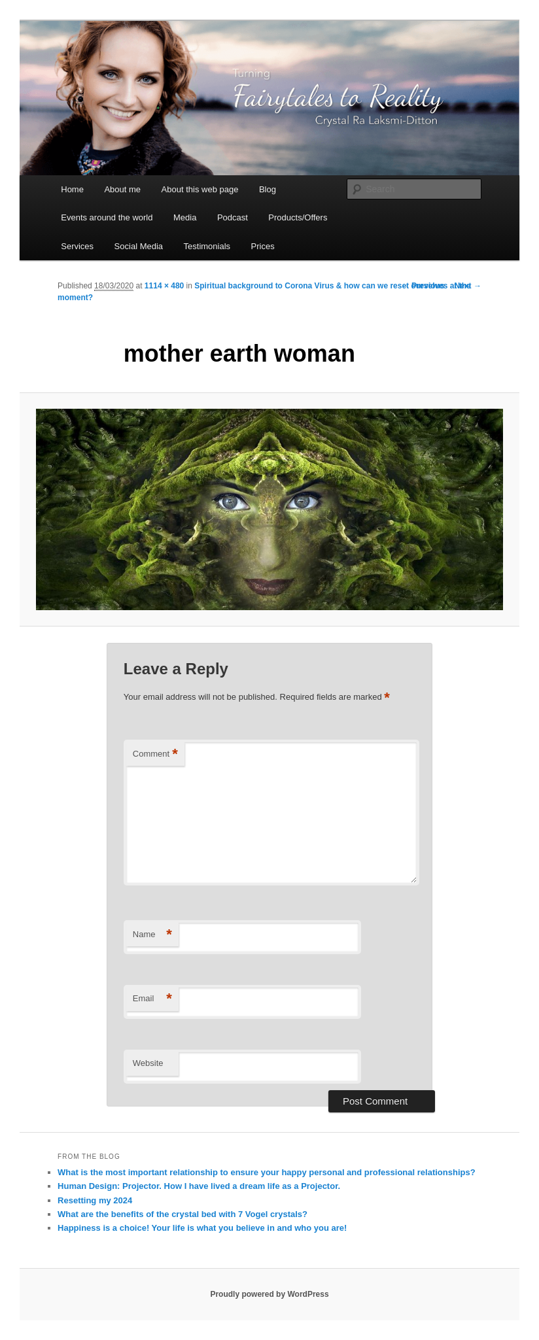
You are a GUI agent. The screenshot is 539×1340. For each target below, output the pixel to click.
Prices (263, 246)
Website (148, 1063)
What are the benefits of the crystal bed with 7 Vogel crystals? (182, 1214)
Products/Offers (297, 217)
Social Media (138, 246)
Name (152, 934)
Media (184, 217)
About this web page (200, 189)
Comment (155, 754)
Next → (468, 285)
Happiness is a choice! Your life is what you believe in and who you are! (202, 1228)
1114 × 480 (164, 285)
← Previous (423, 285)
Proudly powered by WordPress (269, 1294)
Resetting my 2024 (95, 1200)
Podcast (232, 217)
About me (122, 189)
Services (77, 246)
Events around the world (106, 217)
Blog (267, 189)
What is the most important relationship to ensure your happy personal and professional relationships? (267, 1172)
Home (72, 189)
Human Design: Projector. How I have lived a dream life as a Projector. (199, 1186)
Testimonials (207, 246)
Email (152, 998)
